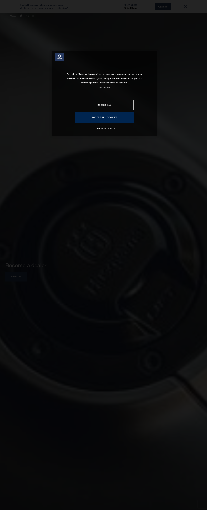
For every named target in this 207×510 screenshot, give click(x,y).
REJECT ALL (104, 105)
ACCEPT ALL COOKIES (104, 117)
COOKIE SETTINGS (104, 128)
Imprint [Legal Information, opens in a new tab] (109, 87)
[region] (104, 93)
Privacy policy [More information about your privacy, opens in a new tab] (102, 87)
